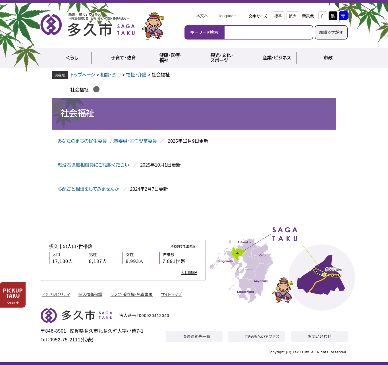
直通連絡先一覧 (197, 336)
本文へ (202, 16)
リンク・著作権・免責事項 (132, 294)
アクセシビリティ (56, 294)
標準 (278, 16)
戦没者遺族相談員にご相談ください (93, 165)
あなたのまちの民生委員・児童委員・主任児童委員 (107, 141)
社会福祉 (79, 90)
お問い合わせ (319, 336)
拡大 (292, 16)
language (227, 16)
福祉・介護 (136, 74)
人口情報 (189, 272)
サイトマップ (171, 294)
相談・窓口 (110, 74)
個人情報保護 (90, 294)
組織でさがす (331, 32)
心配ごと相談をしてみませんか (88, 189)
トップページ (82, 74)
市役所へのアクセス (262, 336)
